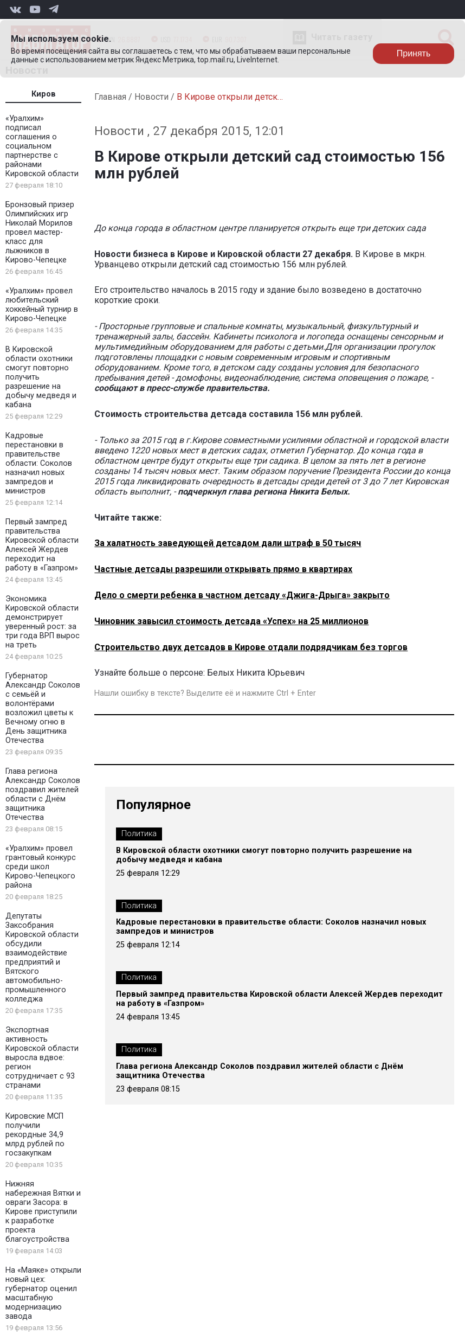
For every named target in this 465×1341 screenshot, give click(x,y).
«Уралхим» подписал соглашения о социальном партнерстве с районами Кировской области (42, 146)
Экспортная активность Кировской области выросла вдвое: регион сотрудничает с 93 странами (42, 1057)
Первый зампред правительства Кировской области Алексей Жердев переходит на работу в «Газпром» (42, 545)
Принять (414, 53)
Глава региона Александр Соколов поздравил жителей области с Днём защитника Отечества (42, 794)
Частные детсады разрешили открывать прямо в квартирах (223, 569)
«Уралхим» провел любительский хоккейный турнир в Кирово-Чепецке (41, 304)
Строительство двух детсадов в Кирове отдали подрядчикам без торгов (251, 647)
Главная (110, 97)
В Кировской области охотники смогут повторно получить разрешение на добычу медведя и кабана (264, 855)
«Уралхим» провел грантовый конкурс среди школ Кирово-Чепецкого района (40, 867)
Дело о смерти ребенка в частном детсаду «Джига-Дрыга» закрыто (242, 595)
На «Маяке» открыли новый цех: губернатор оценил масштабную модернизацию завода (43, 1293)
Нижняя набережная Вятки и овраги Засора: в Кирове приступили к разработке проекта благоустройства (43, 1211)
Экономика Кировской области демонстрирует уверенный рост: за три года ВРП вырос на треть (42, 622)
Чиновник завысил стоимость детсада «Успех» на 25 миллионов (231, 621)
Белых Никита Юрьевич (256, 673)
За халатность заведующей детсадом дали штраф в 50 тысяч (227, 543)
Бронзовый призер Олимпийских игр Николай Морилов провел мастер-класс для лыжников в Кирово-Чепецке (39, 232)
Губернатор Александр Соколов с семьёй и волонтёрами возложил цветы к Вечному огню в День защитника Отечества (42, 708)
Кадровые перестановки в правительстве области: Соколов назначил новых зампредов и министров (38, 463)
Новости (151, 97)
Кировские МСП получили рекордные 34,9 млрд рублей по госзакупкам (34, 1135)
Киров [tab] (43, 94)
